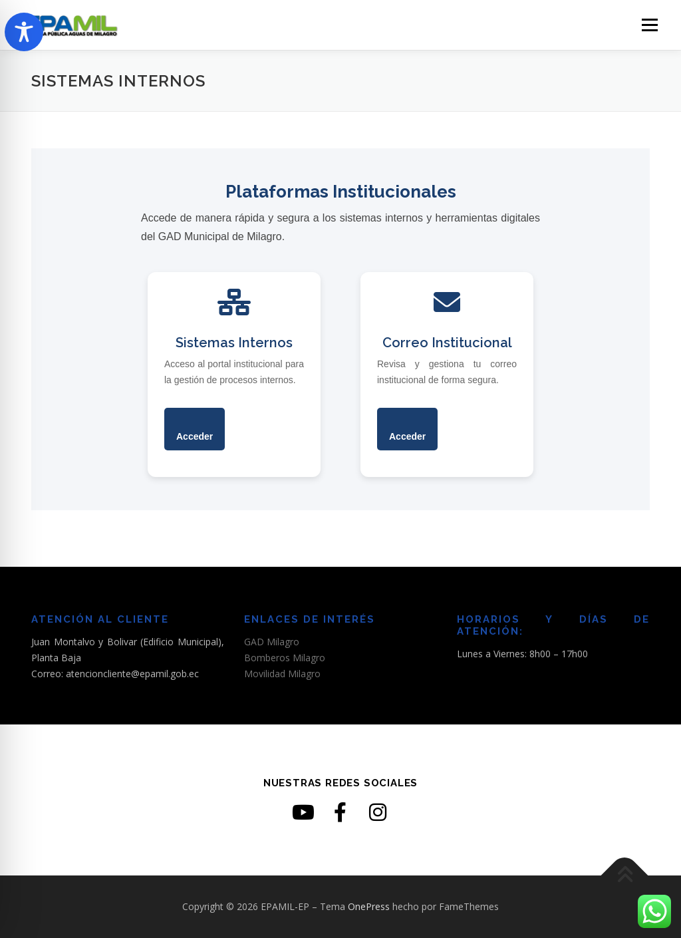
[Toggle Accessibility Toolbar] (24, 32)
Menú (649, 25)
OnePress (369, 906)
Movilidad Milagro (282, 673)
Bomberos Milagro (284, 657)
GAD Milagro (271, 641)
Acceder (194, 436)
